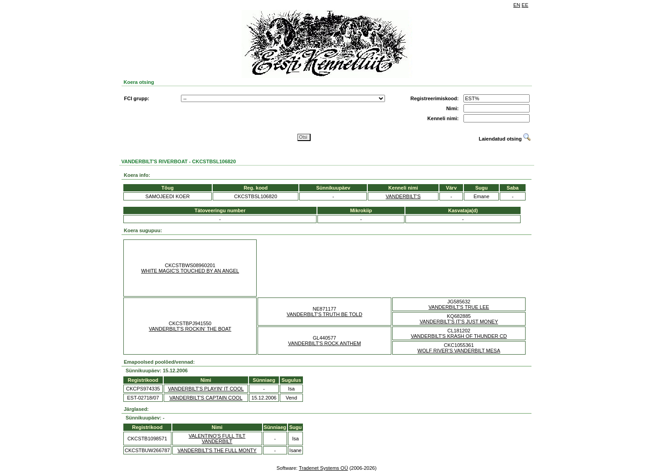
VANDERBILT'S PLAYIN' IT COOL (206, 388)
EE (524, 5)
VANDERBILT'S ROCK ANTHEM (324, 343)
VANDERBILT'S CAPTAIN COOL (205, 397)
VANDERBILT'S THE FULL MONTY (217, 450)
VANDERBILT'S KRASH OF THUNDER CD (459, 336)
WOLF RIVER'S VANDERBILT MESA (459, 350)
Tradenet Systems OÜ (323, 468)
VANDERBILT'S (403, 196)
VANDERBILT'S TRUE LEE (459, 307)
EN (516, 5)
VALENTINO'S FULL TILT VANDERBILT (217, 438)
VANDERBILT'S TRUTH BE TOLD (324, 314)
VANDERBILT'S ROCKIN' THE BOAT (190, 329)
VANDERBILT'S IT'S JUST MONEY (458, 321)
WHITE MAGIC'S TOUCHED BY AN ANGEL (190, 270)
